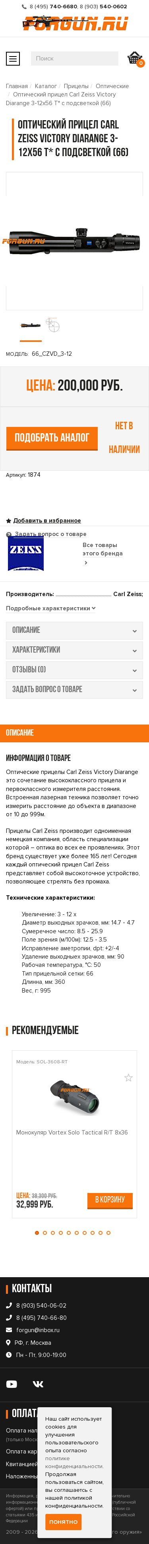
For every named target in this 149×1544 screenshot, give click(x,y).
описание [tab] (74, 630)
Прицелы (76, 86)
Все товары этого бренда (103, 554)
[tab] (50, 608)
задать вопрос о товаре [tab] (74, 690)
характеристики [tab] (74, 650)
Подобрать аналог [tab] (52, 438)
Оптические (112, 86)
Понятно (63, 1522)
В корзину (110, 1200)
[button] (39, 1233)
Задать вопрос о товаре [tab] (50, 534)
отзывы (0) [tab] (74, 670)
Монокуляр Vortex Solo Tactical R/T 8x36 (72, 1132)
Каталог (46, 86)
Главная (17, 86)
